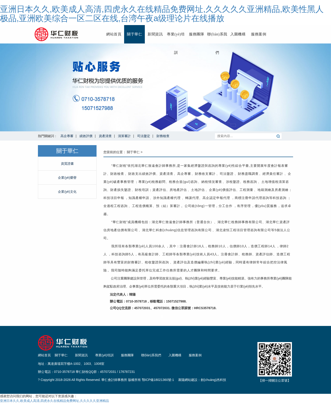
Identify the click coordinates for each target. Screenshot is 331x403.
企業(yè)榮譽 (67, 177)
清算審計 (124, 136)
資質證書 (67, 163)
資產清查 (105, 136)
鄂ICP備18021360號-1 (158, 380)
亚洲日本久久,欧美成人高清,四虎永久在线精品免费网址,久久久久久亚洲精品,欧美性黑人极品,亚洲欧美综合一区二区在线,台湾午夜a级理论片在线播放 (162, 13)
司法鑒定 (143, 136)
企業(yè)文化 (67, 191)
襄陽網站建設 (187, 380)
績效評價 (86, 136)
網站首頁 (113, 34)
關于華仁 (134, 34)
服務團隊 (196, 34)
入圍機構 (237, 34)
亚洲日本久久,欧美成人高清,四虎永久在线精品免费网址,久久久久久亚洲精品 (54, 401)
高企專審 (66, 136)
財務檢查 (163, 136)
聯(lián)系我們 (217, 37)
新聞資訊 (155, 34)
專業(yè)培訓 (176, 37)
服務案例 (258, 34)
